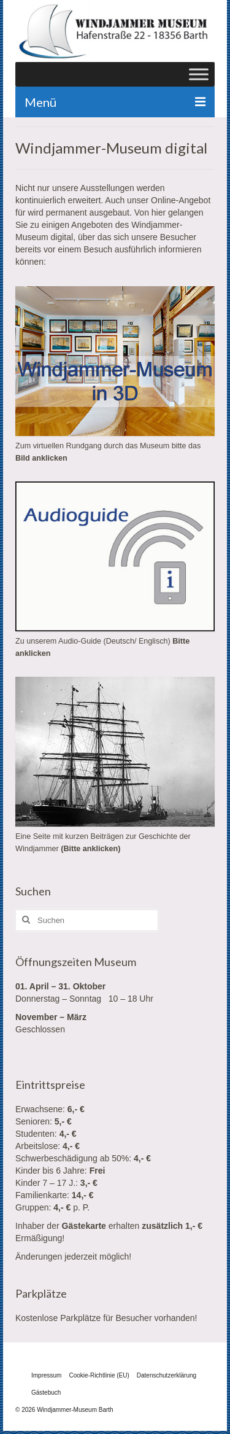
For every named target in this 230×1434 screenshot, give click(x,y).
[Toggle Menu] (199, 74)
